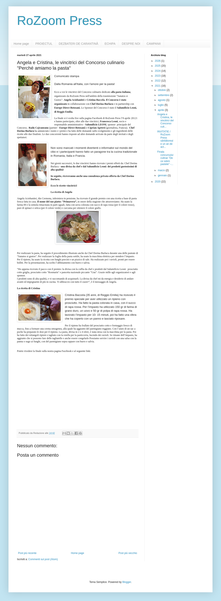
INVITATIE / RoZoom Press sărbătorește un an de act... (165, 139)
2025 (158, 65)
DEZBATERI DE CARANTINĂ (78, 43)
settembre (164, 95)
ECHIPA (110, 43)
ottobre (162, 90)
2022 (158, 80)
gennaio (163, 175)
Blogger (126, 582)
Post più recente (27, 553)
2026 (158, 60)
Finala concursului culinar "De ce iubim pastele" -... (165, 158)
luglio (161, 104)
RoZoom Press (59, 20)
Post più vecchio (128, 553)
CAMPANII (154, 43)
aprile (161, 110)
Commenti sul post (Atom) (43, 559)
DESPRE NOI (131, 43)
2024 (158, 70)
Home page (21, 43)
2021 (158, 85)
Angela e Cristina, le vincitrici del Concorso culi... (165, 120)
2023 (158, 75)
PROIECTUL (43, 43)
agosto (162, 100)
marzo (162, 170)
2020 (158, 181)
